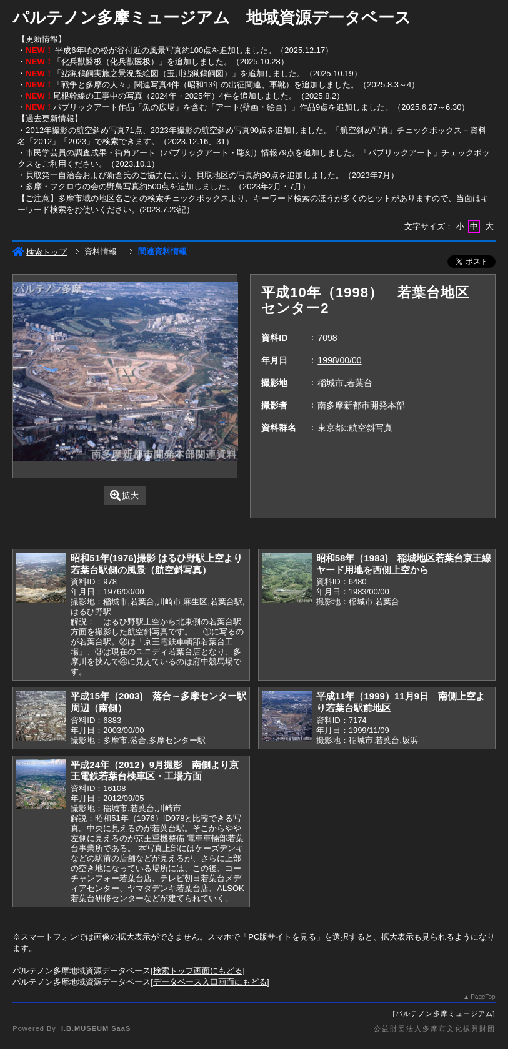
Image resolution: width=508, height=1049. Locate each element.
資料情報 (100, 251)
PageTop (483, 996)
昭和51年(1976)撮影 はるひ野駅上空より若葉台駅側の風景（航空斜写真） (156, 564)
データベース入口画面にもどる (210, 982)
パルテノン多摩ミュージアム (444, 1013)
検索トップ (39, 252)
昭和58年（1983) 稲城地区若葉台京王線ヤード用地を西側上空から (403, 564)
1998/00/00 (339, 360)
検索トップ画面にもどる (197, 970)
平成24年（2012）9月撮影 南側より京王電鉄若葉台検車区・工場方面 (155, 770)
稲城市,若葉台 (344, 383)
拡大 (124, 495)
